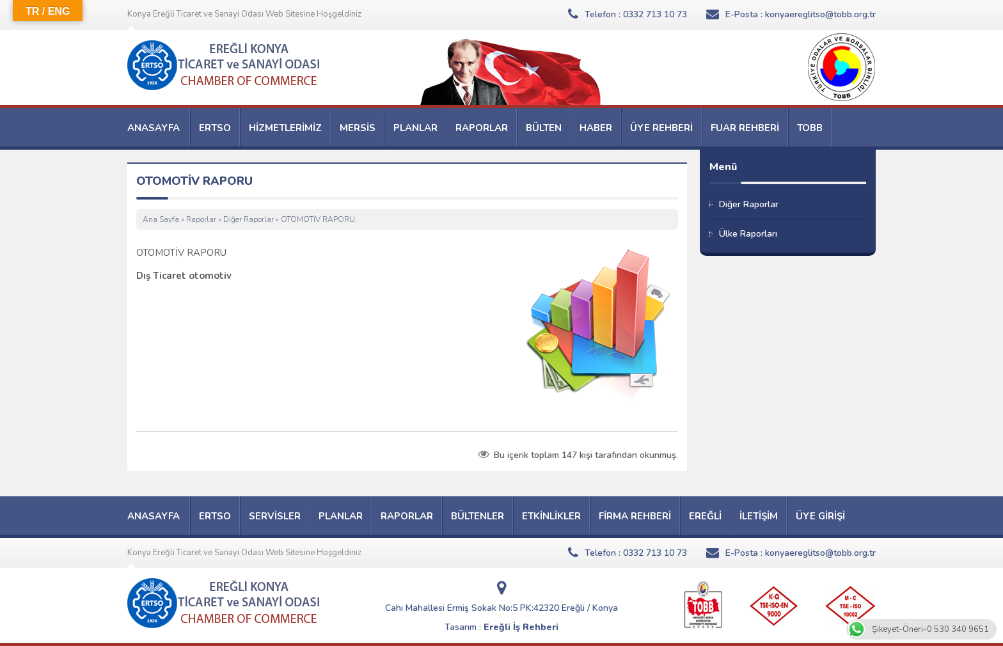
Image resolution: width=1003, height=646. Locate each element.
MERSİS (357, 128)
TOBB (810, 128)
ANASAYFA (153, 128)
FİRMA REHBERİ (635, 516)
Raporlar (201, 219)
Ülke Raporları (748, 234)
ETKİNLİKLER (551, 516)
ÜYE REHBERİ (661, 128)
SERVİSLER (275, 516)
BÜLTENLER (477, 516)
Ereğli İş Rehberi (521, 627)
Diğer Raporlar (248, 219)
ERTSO (215, 128)
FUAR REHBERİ (745, 128)
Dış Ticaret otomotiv (184, 275)
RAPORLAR (481, 128)
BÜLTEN (544, 128)
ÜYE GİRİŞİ (820, 516)
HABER (596, 128)
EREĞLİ (705, 516)
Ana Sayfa (161, 219)
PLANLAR (415, 128)
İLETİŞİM (758, 516)
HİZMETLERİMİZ (285, 128)
